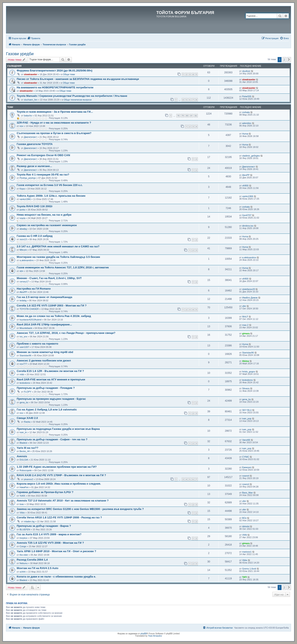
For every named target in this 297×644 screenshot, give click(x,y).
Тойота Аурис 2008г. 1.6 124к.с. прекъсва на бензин (51, 195)
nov (21, 126)
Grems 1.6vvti (249, 568)
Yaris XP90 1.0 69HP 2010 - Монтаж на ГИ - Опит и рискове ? (56, 551)
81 (191, 115)
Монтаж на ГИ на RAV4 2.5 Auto (37, 568)
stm (21, 271)
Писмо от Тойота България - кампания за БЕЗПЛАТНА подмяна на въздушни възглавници (78, 79)
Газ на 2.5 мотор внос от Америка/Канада (44, 297)
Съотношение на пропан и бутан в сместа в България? (54, 133)
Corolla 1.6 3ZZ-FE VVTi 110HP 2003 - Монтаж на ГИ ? (51, 305)
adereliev (246, 123)
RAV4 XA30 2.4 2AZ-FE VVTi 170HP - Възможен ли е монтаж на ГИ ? (61, 475)
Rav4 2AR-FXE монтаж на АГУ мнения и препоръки (51, 379)
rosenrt (245, 476)
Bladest (23, 443)
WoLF (245, 316)
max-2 (245, 325)
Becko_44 (25, 451)
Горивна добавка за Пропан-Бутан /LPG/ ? (45, 492)
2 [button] (284, 59)
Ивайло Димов (250, 297)
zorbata (246, 112)
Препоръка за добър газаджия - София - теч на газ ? (52, 439)
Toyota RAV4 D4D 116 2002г (35, 206)
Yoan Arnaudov (155, 636)
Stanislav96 (25, 355)
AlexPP (246, 175)
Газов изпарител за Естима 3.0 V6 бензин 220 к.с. (50, 185)
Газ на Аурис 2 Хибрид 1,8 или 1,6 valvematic (47, 409)
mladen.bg (29, 521)
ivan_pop (246, 418)
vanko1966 (25, 199)
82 (196, 115)
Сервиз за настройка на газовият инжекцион (47, 225)
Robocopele (26, 470)
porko (22, 209)
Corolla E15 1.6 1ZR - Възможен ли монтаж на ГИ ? (50, 371)
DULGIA (24, 459)
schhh (23, 571)
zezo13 (23, 239)
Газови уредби (20, 53)
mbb (22, 374)
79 (183, 115)
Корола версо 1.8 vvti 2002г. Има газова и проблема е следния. (59, 483)
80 (187, 115)
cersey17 (24, 281)
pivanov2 (28, 479)
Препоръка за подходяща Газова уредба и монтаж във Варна (58, 428)
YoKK (22, 495)
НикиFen (24, 487)
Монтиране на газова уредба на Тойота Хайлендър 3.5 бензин (58, 256)
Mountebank (26, 328)
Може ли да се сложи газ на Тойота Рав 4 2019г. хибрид (54, 316)
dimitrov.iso (247, 225)
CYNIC (245, 457)
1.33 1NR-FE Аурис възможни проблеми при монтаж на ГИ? (57, 466)
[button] (289, 59)
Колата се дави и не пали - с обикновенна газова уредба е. (56, 576)
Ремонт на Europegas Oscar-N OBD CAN (43, 155)
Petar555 (246, 96)
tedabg (23, 300)
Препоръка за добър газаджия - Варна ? (44, 525)
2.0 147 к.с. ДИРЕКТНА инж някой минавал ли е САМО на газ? (58, 246)
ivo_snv (23, 336)
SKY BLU (247, 410)
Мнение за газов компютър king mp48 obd (45, 352)
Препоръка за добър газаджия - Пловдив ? (46, 387)
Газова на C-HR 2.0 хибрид (35, 235)
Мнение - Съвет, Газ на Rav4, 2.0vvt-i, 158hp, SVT (49, 278)
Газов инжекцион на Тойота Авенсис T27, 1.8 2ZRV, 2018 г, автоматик (63, 267)
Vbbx (22, 512)
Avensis (22, 456)
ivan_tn (23, 432)
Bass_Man (247, 492)
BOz (244, 518)
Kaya (22, 188)
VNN (244, 535)
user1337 (24, 347)
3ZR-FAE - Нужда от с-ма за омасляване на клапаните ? (54, 122)
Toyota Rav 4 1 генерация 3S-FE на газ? (43, 174)
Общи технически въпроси (77, 99)
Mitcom (23, 250)
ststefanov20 (248, 289)
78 (178, 115)
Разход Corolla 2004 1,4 (32, 559)
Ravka (27, 422)
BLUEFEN (25, 529)
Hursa (245, 133)
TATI (244, 577)
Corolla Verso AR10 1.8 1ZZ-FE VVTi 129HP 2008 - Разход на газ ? (59, 517)
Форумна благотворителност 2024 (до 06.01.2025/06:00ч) (54, 70)
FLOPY (27, 391)
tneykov (23, 538)
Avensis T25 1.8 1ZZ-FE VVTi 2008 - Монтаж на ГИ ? (50, 542)
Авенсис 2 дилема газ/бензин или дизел (44, 360)
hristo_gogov (248, 371)
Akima (245, 361)
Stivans (246, 388)
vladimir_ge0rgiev (251, 155)
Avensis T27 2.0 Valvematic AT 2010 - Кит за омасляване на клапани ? (62, 500)
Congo (23, 546)
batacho (28, 115)
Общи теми (69, 74)
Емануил (246, 467)
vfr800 (245, 185)
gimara (246, 333)
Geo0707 (246, 215)
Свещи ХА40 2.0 (27, 418)
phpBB (143, 633)
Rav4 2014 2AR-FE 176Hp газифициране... (44, 324)
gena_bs (24, 402)
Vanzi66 (246, 440)
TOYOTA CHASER (29, 309)
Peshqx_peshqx (28, 178)
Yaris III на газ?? (27, 447)
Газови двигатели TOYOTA (35, 144)
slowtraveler (30, 74)
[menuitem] (33, 38)
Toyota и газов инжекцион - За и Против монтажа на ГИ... (55, 111)
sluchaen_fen (30, 99)
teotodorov (25, 383)
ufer (244, 306)
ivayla (22, 218)
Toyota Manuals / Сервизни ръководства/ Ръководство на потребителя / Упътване (72, 95)
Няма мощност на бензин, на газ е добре (44, 214)
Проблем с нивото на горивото (37, 343)
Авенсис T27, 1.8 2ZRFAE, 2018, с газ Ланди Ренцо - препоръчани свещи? (66, 332)
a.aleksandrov (27, 260)
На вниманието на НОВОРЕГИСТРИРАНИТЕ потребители (55, 87)
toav (22, 504)
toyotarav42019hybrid (30, 319)
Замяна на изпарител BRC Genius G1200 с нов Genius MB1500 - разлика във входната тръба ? (80, 509)
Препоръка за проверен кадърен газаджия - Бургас (51, 398)
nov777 (23, 364)
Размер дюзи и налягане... (34, 166)
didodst (245, 526)
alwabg (23, 229)
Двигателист (30, 137)
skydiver (246, 71)
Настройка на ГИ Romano (34, 288)
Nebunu (24, 563)
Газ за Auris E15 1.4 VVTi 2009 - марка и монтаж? (49, 534)
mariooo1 (247, 551)
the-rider (24, 555)
